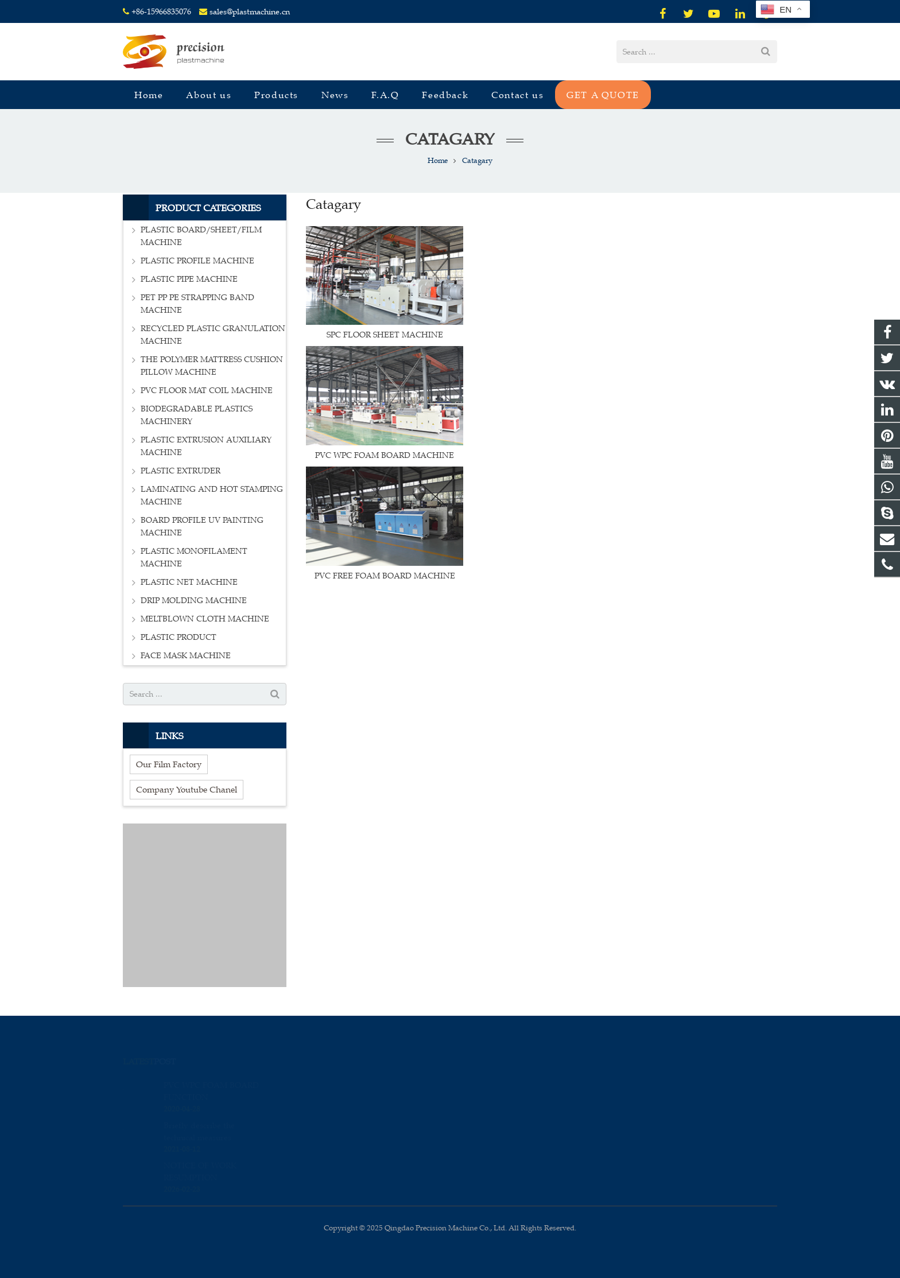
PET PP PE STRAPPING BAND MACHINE (197, 304)
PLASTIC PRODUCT (178, 637)
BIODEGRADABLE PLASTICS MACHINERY (197, 415)
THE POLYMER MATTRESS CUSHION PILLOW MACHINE (212, 366)
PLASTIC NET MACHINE (189, 582)
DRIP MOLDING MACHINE (194, 600)
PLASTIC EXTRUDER (180, 471)
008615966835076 (500, 1082)
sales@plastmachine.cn (250, 12)
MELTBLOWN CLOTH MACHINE (205, 619)
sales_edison (491, 1132)
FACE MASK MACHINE (186, 656)
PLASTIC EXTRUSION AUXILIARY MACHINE (206, 446)
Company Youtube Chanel (186, 789)
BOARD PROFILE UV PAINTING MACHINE (202, 526)
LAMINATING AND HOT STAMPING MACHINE (212, 495)
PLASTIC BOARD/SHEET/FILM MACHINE (201, 236)
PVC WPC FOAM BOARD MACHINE (384, 455)
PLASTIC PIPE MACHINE (189, 279)
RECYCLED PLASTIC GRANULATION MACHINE (213, 335)
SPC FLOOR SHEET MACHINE (385, 335)
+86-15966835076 (161, 12)
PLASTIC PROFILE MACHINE (197, 261)
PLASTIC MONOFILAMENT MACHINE (194, 557)
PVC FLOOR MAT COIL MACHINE (207, 390)
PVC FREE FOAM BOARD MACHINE (385, 576)
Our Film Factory (168, 764)
